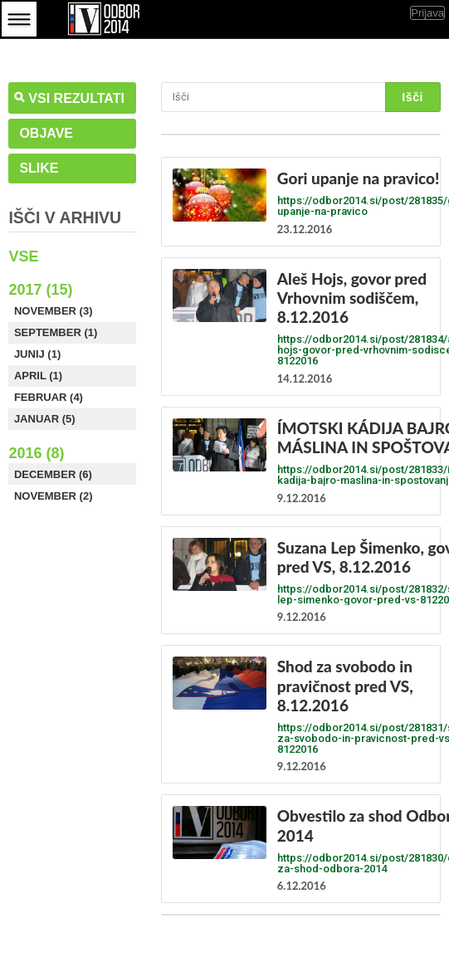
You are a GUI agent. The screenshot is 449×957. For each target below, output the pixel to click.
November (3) (53, 311)
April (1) (38, 375)
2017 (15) (40, 289)
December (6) (53, 474)
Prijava (427, 13)
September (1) (55, 332)
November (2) (53, 496)
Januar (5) (45, 419)
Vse (23, 256)
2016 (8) (36, 453)
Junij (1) (37, 354)
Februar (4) (48, 397)
